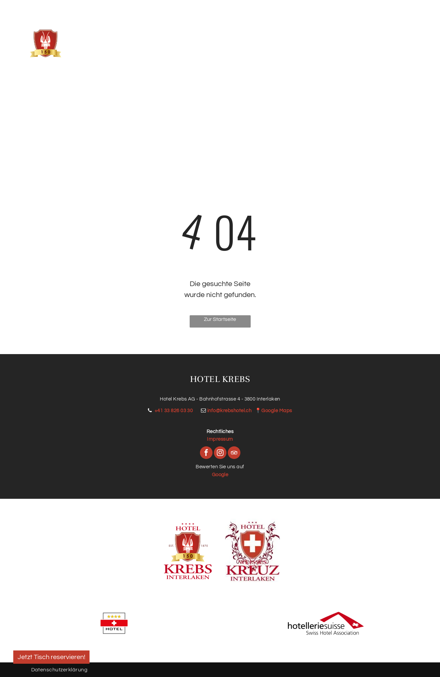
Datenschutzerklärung (59, 669)
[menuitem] (110, 40)
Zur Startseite (220, 319)
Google (220, 474)
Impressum (220, 439)
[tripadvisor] (234, 453)
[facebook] (206, 453)
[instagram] (220, 453)
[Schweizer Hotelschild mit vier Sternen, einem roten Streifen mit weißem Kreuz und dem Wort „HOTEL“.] (114, 623)
